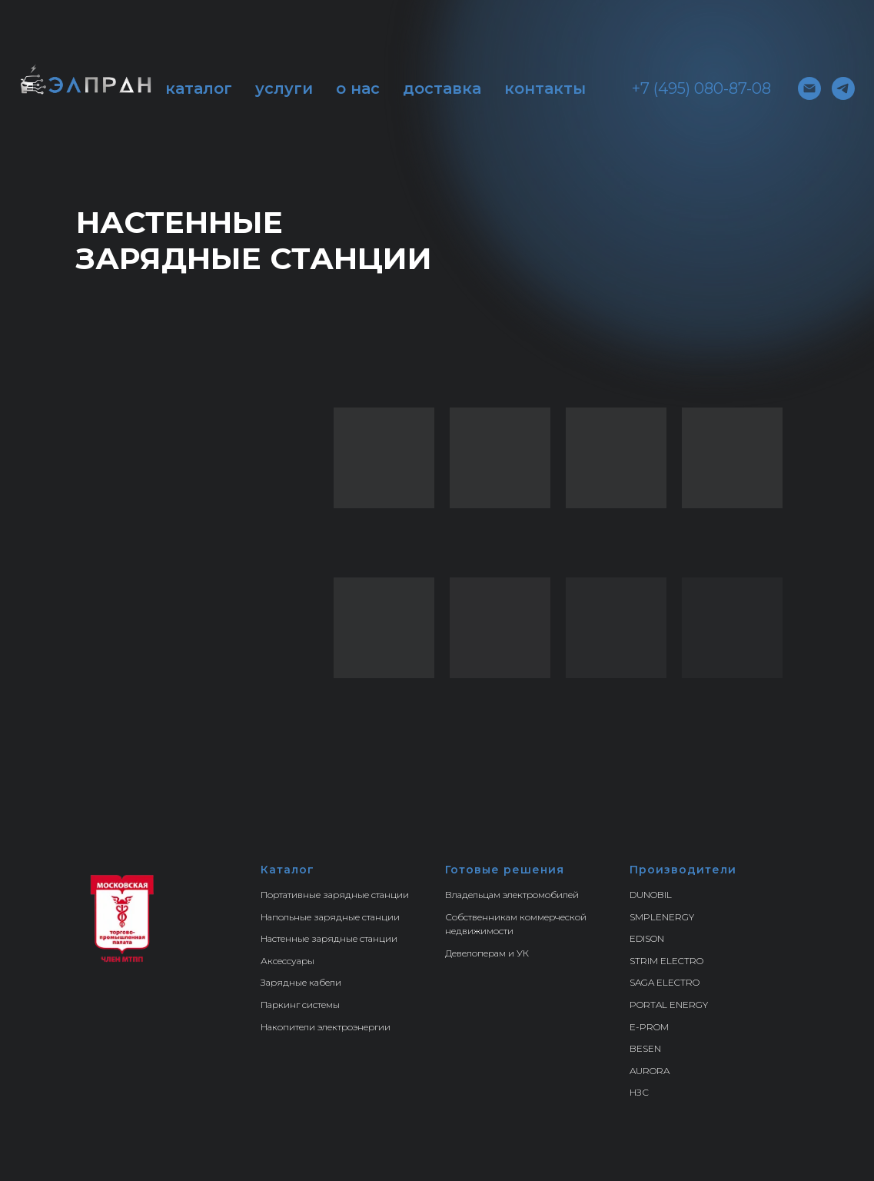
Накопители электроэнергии (325, 1027)
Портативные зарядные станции (335, 894)
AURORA (650, 1070)
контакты (545, 88)
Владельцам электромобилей (512, 894)
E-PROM (649, 1027)
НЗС (639, 1092)
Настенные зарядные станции (329, 938)
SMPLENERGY (662, 917)
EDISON (647, 938)
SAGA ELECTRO (665, 982)
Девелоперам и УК (487, 953)
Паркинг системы (300, 1004)
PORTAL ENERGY (669, 1004)
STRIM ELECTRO (666, 960)
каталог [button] (198, 88)
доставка (442, 88)
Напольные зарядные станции (330, 917)
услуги (284, 88)
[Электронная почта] (809, 88)
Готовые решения (504, 870)
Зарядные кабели (301, 982)
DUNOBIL (651, 894)
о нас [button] (358, 88)
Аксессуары (287, 960)
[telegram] (843, 88)
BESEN (645, 1048)
